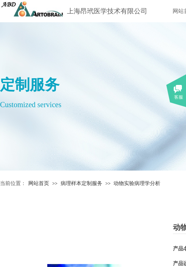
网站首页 (38, 183)
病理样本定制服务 (81, 183)
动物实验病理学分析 (136, 183)
